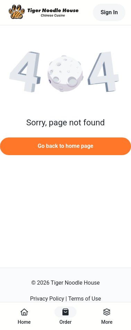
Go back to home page (65, 146)
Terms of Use (84, 298)
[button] (65, 74)
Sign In (109, 12)
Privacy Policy (47, 298)
